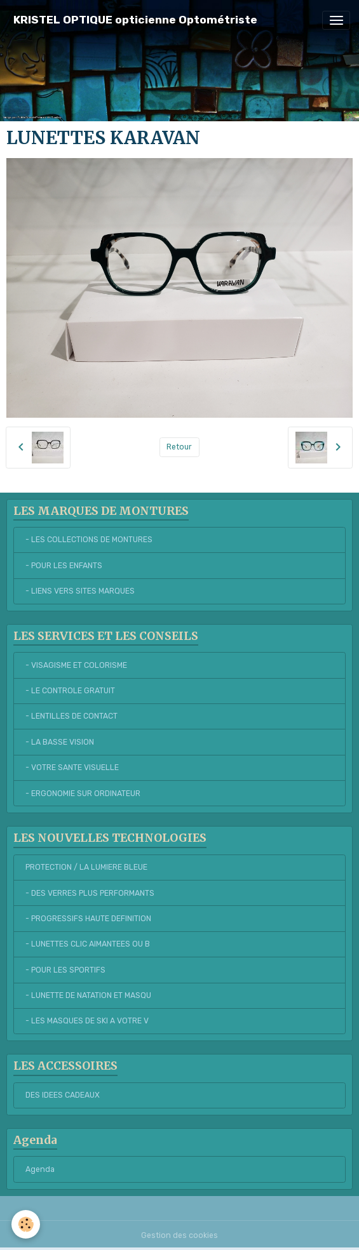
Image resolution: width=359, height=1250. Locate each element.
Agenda (40, 1169)
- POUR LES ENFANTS (63, 565)
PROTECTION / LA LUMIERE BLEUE (86, 867)
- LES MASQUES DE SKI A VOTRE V (87, 1020)
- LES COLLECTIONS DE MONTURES (88, 539)
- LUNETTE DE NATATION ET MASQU (88, 995)
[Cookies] (25, 1224)
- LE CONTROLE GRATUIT (70, 690)
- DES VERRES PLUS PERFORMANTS (89, 893)
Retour (179, 446)
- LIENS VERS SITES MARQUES (80, 591)
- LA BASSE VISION (59, 742)
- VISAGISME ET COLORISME (76, 665)
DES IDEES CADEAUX (62, 1095)
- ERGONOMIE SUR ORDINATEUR (82, 793)
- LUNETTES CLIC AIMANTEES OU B (87, 944)
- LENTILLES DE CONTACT (71, 716)
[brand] (135, 20)
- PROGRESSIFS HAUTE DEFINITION (88, 918)
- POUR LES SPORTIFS (65, 970)
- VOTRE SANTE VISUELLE (72, 767)
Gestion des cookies (179, 1235)
